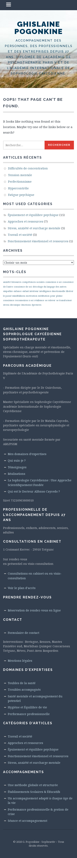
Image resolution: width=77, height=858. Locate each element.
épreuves (36, 304)
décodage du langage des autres (49, 286)
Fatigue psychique (21, 195)
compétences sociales (33, 282)
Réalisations (16, 474)
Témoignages (17, 467)
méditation (43, 295)
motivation (31, 295)
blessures (16, 282)
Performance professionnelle (29, 714)
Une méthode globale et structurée (33, 785)
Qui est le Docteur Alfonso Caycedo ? (34, 491)
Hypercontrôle (18, 188)
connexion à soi (53, 282)
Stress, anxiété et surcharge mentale (34, 228)
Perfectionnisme (20, 181)
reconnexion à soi (24, 300)
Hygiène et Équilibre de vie (27, 707)
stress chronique (11, 304)
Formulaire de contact (23, 633)
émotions (26, 304)
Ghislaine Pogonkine (38, 28)
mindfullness (18, 295)
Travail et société (20, 235)
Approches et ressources (25, 221)
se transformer (64, 300)
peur (52, 295)
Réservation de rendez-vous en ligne (34, 610)
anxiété (7, 282)
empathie (8, 291)
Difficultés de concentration (28, 168)
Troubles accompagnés (24, 689)
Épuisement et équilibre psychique (33, 215)
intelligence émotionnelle (52, 291)
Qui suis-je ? (17, 460)
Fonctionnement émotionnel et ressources (38, 241)
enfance (18, 291)
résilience (39, 300)
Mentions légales (20, 661)
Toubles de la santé (22, 683)
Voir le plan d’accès (22, 588)
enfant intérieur (30, 291)
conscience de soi (23, 286)
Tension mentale (20, 175)
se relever (50, 300)
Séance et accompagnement (27, 821)
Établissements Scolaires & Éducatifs (34, 792)
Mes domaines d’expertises (27, 454)
